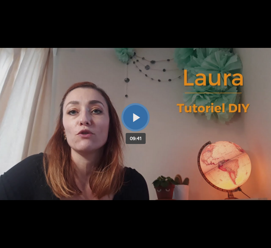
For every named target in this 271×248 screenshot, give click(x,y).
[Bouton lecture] (135, 117)
